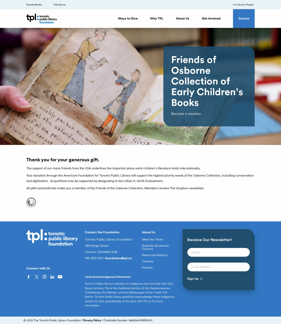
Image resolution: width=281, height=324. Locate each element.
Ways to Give (128, 18)
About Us (182, 18)
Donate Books (34, 4)
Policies (147, 267)
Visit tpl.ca (60, 4)
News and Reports (154, 255)
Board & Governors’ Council (155, 247)
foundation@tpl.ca (118, 258)
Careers (147, 261)
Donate (243, 18)
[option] (140, 86)
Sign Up (193, 278)
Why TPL (156, 18)
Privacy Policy (92, 320)
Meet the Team (152, 239)
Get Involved (211, 18)
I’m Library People (243, 4)
